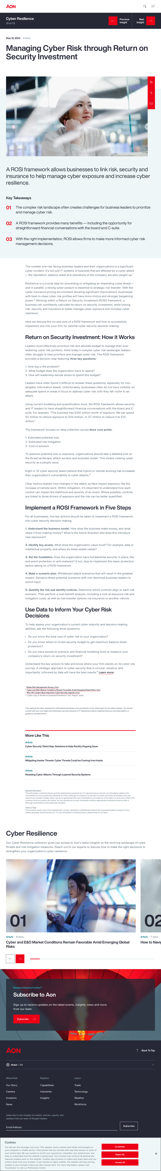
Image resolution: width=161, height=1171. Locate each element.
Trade (77, 1085)
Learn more (106, 672)
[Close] (156, 1153)
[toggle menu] (153, 6)
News (9, 1104)
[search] (145, 6)
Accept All (120, 1162)
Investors (11, 1098)
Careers (10, 1091)
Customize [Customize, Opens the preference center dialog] (120, 1146)
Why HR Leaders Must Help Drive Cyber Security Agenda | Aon (53, 692)
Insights (44, 1098)
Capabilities (47, 1085)
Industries (46, 1091)
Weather (79, 1098)
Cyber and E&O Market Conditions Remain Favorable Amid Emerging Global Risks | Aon (63, 690)
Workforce (80, 1104)
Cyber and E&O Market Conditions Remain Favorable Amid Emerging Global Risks (67, 944)
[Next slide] (20, 959)
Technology (81, 1091)
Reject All (120, 1154)
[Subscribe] (26, 1019)
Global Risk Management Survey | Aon (42, 687)
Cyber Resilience (20, 18)
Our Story (11, 1085)
